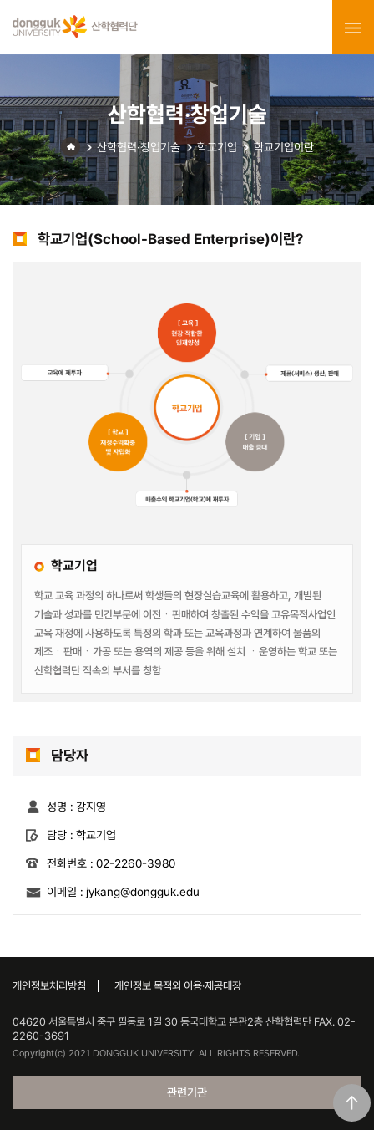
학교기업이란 (284, 147)
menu (353, 28)
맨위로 (352, 1103)
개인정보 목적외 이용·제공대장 (177, 986)
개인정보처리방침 (49, 986)
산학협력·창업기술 (138, 147)
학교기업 (217, 147)
